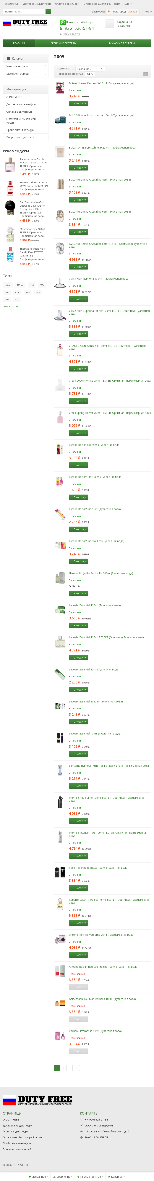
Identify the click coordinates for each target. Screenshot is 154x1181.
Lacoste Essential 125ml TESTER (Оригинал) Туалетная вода (106, 637)
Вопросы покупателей (20, 137)
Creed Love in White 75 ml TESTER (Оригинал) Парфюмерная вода (110, 380)
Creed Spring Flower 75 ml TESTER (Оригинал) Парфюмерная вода (110, 413)
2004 (42, 285)
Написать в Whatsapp (76, 22)
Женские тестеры (63, 43)
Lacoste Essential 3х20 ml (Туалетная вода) (96, 701)
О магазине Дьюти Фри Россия (102, 3)
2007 (27, 292)
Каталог (15, 58)
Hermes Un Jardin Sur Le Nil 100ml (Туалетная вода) (101, 573)
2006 (17, 292)
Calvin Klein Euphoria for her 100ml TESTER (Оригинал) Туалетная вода (109, 312)
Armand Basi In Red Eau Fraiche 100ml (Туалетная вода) (103, 966)
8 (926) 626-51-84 (77, 28)
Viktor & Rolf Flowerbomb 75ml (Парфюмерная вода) (101, 934)
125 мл (20, 285)
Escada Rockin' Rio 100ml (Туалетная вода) (95, 477)
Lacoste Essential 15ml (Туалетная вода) (94, 669)
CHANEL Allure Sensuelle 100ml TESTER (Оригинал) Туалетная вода (107, 347)
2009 (6, 299)
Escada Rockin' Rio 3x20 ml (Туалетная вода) (96, 541)
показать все (11, 306)
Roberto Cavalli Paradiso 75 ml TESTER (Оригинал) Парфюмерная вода (109, 901)
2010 (17, 299)
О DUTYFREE (12, 3)
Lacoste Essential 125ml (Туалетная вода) (95, 605)
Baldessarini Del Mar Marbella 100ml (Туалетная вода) (102, 999)
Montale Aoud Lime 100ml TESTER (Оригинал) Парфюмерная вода (107, 799)
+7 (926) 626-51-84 (96, 1119)
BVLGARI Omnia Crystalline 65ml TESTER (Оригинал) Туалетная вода (108, 245)
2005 (6, 292)
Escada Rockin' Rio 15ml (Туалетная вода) (95, 509)
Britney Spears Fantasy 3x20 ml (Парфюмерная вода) (101, 83)
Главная (19, 43)
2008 (38, 292)
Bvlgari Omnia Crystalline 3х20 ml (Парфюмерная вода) (103, 147)
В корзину (78, 103)
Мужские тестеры (122, 43)
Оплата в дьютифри (67, 3)
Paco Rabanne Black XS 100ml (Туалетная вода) (98, 867)
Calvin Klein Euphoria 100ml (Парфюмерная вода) (99, 278)
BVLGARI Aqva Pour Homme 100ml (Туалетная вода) (101, 115)
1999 (31, 285)
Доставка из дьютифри (37, 3)
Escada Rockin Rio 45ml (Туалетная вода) (94, 445)
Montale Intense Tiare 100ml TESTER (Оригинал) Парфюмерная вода (108, 834)
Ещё (128, 3)
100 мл (7, 285)
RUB (148, 11)
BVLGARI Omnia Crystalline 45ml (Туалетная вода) (100, 179)
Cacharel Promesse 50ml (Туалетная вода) (95, 1031)
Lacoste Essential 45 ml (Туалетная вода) (94, 733)
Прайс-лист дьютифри (20, 130)
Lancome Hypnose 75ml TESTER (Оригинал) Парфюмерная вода (109, 765)
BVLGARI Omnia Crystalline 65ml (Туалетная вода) (100, 211)
